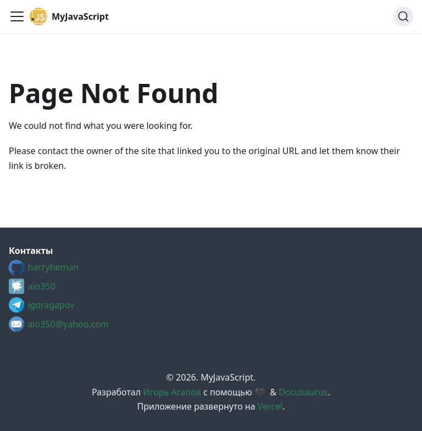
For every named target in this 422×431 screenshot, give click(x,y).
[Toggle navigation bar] (17, 16)
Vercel (270, 406)
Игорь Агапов (172, 392)
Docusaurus (303, 392)
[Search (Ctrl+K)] (403, 16)
